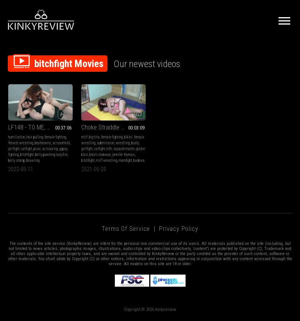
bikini (128, 137)
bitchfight (27, 155)
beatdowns (43, 143)
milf (84, 137)
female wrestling (20, 143)
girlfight (14, 149)
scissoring (50, 149)
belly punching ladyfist (51, 155)
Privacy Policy (178, 228)
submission (105, 143)
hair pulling (35, 137)
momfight (125, 160)
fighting (13, 155)
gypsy (63, 149)
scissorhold (61, 143)
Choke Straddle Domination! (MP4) (113, 127)
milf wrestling (106, 160)
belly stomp (16, 160)
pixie (37, 149)
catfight (26, 149)
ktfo (109, 149)
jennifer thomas (123, 155)
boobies (139, 160)
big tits (94, 137)
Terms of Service (126, 228)
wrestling (123, 143)
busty (135, 143)
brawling (33, 160)
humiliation (16, 137)
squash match (124, 149)
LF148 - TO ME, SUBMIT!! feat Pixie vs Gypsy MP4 (40, 127)
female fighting (55, 137)
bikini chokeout (100, 155)
